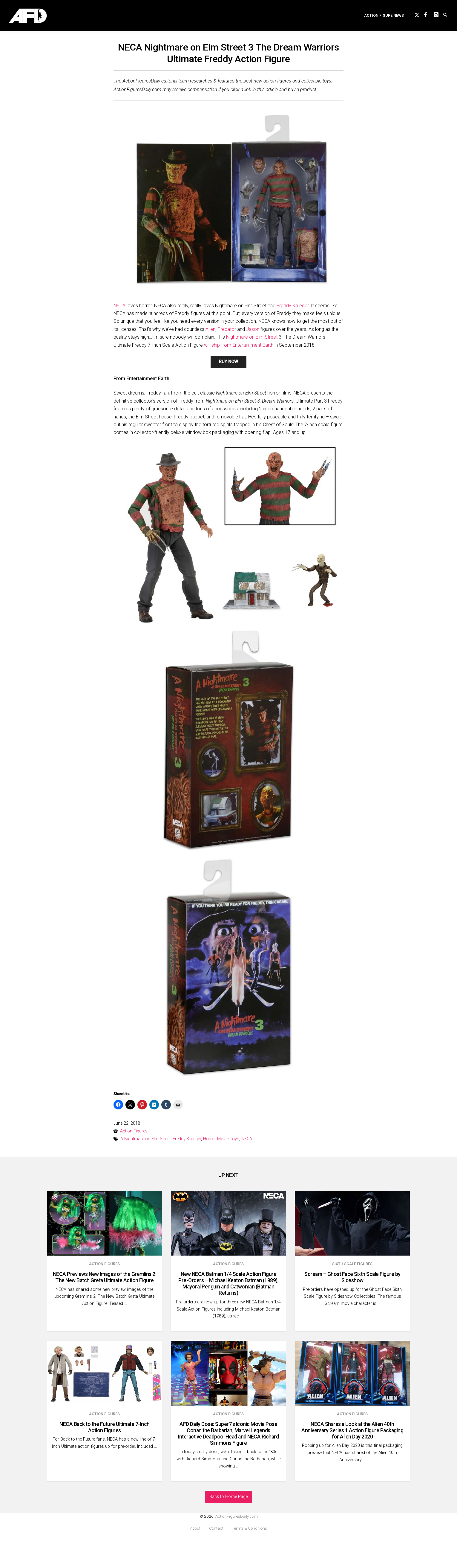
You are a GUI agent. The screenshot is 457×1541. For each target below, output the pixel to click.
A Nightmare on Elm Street (145, 1138)
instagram (438, 15)
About (195, 1528)
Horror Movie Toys (221, 1138)
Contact (216, 1528)
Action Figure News (384, 16)
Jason (252, 329)
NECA (119, 305)
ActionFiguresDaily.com (236, 1516)
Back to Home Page (228, 1496)
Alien (210, 329)
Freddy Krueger (293, 305)
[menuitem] (384, 17)
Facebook (429, 15)
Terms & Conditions (249, 1528)
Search (448, 15)
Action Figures (134, 1131)
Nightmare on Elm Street (251, 337)
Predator (226, 329)
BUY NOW (228, 361)
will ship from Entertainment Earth (238, 345)
